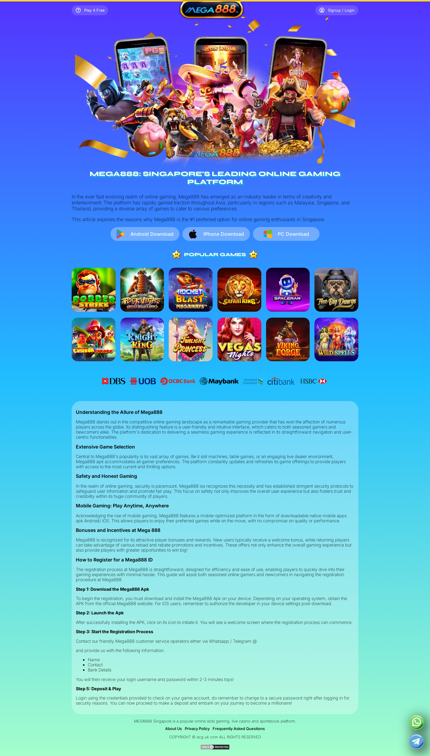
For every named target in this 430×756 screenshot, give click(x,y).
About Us (173, 728)
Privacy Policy (197, 728)
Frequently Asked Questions (239, 728)
